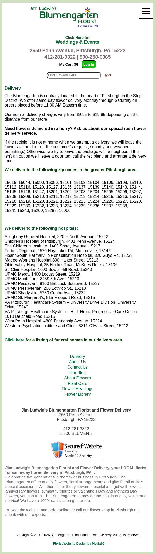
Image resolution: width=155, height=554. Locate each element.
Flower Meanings (77, 389)
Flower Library (77, 394)
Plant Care (77, 383)
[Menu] (146, 11)
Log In (88, 64)
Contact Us (77, 367)
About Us (77, 361)
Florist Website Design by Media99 (78, 543)
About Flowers (77, 378)
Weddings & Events (77, 40)
